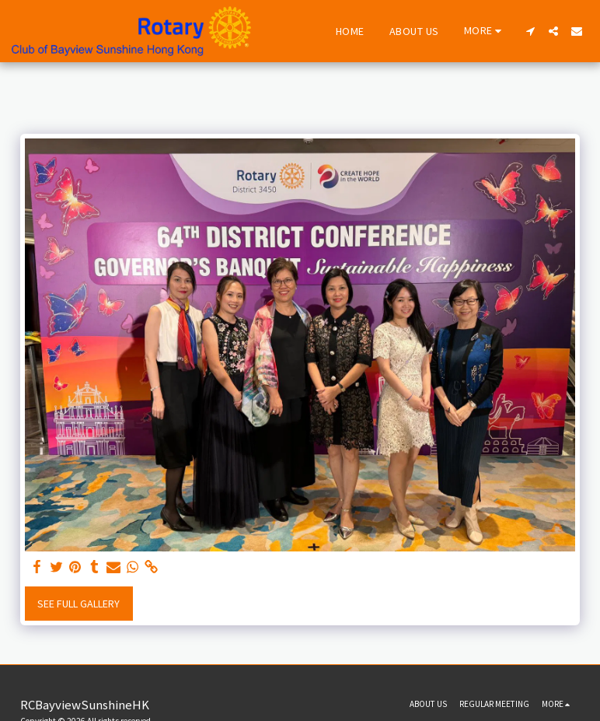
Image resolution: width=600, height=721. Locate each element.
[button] (530, 31)
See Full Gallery (78, 604)
